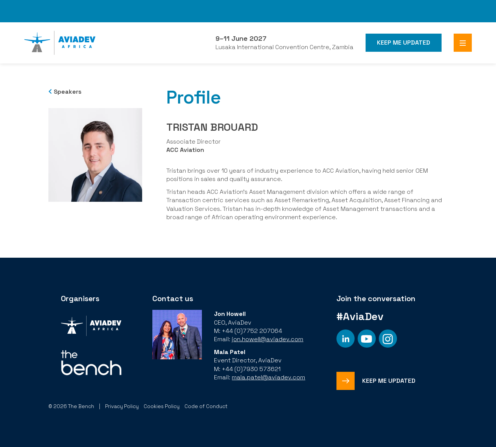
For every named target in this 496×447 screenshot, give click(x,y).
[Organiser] (91, 327)
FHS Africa (359, 11)
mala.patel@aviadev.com (268, 377)
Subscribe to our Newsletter (54, 15)
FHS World (272, 11)
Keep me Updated (403, 42)
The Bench (112, 7)
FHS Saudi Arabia (311, 11)
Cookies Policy (162, 406)
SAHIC (475, 7)
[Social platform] (345, 338)
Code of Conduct (206, 406)
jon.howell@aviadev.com (267, 339)
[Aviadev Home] (60, 43)
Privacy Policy (122, 406)
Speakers (68, 92)
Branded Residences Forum (415, 11)
